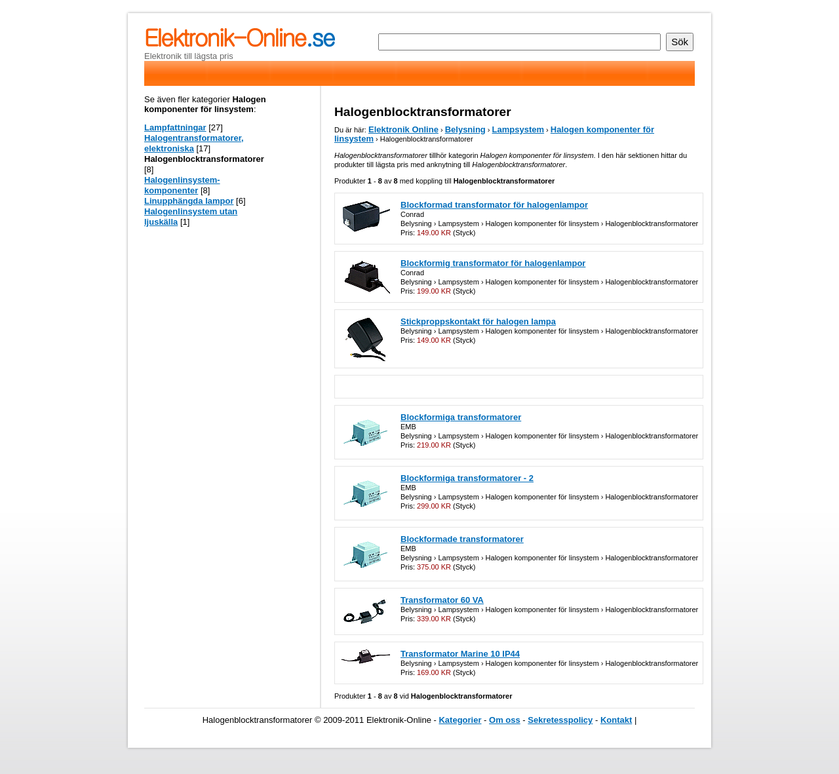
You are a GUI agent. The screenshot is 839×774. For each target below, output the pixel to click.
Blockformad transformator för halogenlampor (494, 205)
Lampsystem (518, 129)
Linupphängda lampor (189, 201)
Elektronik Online (403, 129)
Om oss (504, 720)
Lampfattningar (175, 127)
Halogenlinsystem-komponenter (182, 185)
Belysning (465, 129)
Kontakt (616, 720)
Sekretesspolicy (560, 720)
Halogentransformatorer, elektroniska (194, 143)
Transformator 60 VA (442, 600)
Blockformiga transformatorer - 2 (467, 478)
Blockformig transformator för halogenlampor (492, 263)
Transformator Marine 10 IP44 (460, 654)
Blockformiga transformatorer (460, 417)
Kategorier (460, 720)
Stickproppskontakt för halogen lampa (478, 321)
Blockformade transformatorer (462, 539)
